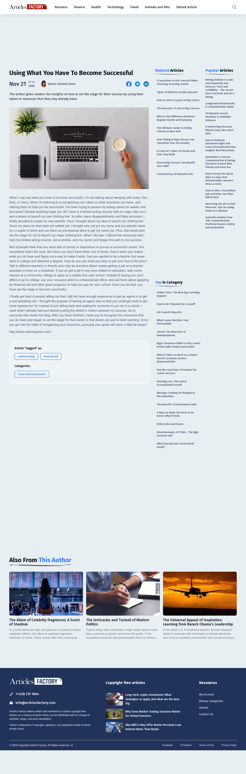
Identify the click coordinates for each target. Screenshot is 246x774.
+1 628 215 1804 (25, 716)
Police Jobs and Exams (171, 445)
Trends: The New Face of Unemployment (172, 346)
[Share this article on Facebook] (129, 84)
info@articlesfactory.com (34, 725)
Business (61, 7)
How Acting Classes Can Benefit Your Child (177, 175)
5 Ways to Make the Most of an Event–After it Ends (176, 434)
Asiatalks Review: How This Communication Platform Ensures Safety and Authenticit (220, 242)
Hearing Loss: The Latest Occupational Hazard (172, 402)
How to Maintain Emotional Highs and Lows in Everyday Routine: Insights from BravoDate (219, 151)
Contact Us (207, 738)
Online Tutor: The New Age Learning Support (174, 305)
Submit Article (186, 7)
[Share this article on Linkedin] (146, 84)
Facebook (165, 768)
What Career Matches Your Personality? (174, 334)
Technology (115, 7)
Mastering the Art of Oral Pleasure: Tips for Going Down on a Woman (219, 224)
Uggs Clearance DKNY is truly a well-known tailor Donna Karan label (176, 360)
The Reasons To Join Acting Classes (174, 114)
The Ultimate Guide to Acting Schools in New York (175, 139)
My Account (207, 717)
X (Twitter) (185, 768)
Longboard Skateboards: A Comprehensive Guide (221, 106)
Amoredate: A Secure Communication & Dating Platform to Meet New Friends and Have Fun (221, 172)
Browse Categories (212, 724)
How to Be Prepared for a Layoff (177, 316)
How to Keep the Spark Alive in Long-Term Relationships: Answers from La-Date (220, 192)
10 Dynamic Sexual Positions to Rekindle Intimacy (219, 119)
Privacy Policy (229, 768)
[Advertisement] (123, 38)
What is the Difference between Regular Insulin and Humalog (177, 126)
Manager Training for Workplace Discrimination (177, 414)
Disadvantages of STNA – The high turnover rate (176, 454)
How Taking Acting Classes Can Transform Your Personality (176, 150)
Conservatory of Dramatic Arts (176, 185)
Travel (134, 7)
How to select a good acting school (175, 102)
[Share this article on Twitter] (137, 84)
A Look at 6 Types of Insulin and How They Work (177, 163)
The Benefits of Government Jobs (178, 424)
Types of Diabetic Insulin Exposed (178, 92)
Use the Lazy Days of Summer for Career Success (178, 390)
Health (96, 7)
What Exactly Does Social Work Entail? (176, 467)
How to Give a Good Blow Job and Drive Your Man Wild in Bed (220, 208)
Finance (79, 7)
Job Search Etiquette (170, 324)
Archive (204, 731)
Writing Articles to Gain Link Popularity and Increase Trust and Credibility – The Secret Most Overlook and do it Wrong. (220, 89)
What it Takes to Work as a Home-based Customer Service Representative (179, 376)
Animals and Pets (157, 7)
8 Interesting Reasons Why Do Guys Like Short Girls (220, 133)
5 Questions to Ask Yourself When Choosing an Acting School (178, 82)
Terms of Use (205, 768)
